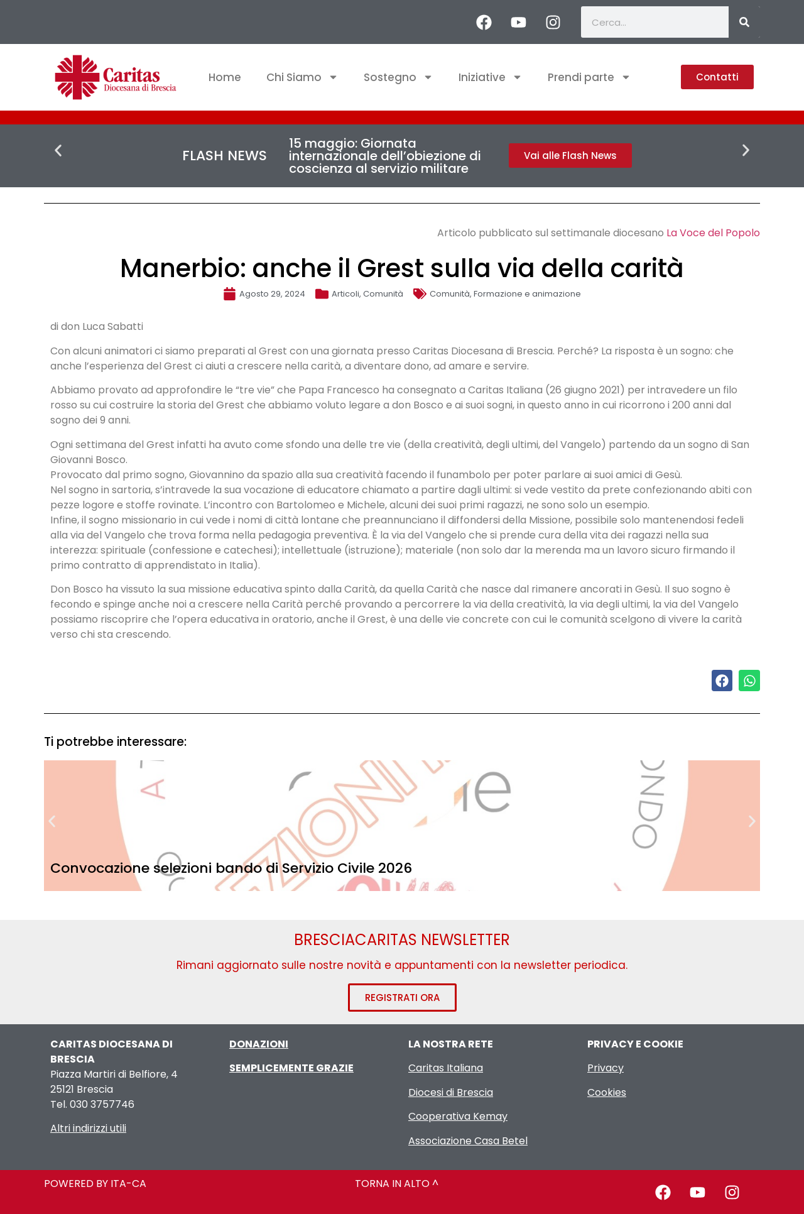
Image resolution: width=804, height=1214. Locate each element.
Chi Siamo (302, 77)
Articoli (345, 294)
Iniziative (491, 77)
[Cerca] (744, 22)
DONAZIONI (258, 1044)
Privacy (605, 1068)
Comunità (383, 294)
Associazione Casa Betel (468, 1141)
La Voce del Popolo (713, 233)
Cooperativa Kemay (458, 1116)
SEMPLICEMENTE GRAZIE (291, 1068)
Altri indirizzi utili (88, 1128)
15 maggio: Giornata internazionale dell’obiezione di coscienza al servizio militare (385, 155)
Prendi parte (589, 77)
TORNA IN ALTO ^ (396, 1183)
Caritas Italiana (445, 1068)
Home (225, 77)
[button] (58, 150)
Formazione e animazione (527, 294)
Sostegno (398, 77)
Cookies (606, 1092)
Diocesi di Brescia (450, 1092)
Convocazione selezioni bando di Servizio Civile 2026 (231, 868)
